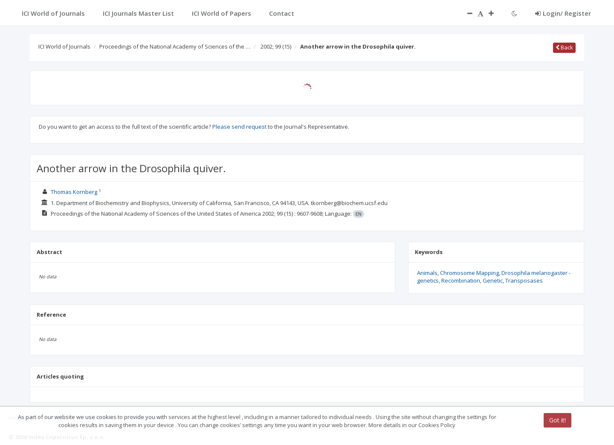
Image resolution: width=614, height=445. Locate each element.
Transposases (524, 280)
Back (564, 47)
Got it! (557, 420)
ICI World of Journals (64, 46)
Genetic (493, 280)
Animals (427, 273)
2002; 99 (276, 46)
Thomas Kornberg (74, 192)
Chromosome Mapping (469, 273)
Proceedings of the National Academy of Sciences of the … (174, 46)
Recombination (460, 280)
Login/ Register (563, 13)
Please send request (239, 126)
